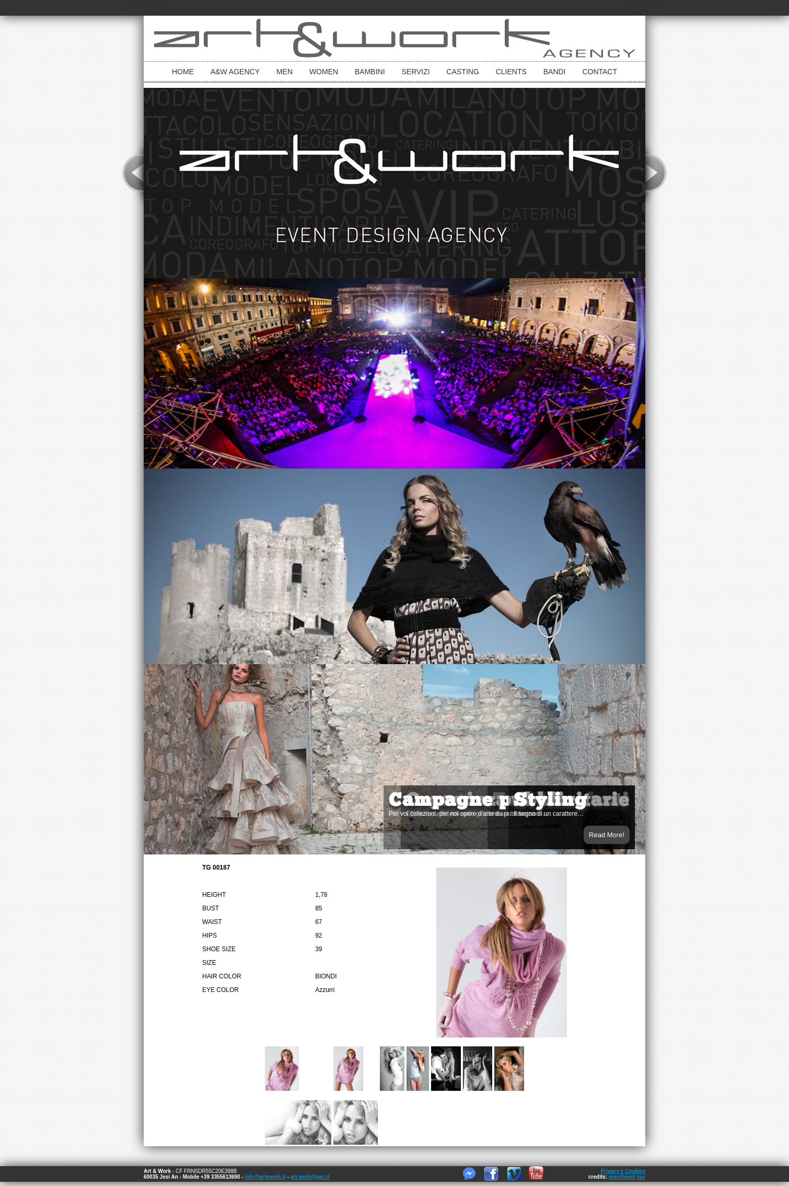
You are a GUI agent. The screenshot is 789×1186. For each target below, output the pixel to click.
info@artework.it (265, 1177)
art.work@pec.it (310, 1177)
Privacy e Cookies (622, 1171)
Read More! (606, 835)
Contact (599, 71)
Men (284, 71)
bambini (370, 71)
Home (183, 71)
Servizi (415, 71)
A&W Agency (235, 71)
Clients (511, 71)
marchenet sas (627, 1177)
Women (323, 71)
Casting (463, 71)
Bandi (554, 71)
